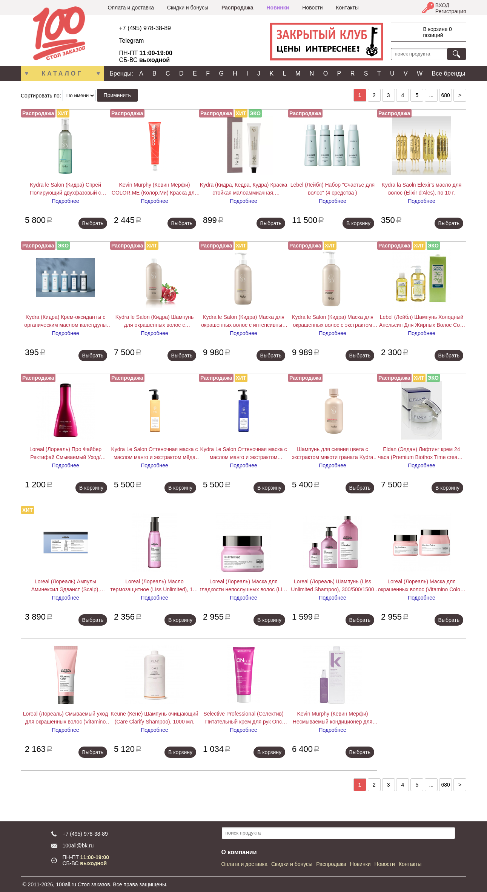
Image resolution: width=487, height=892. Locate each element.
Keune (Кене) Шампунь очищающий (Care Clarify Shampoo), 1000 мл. (154, 718)
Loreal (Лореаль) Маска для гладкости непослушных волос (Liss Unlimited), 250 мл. (243, 586)
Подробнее (65, 201)
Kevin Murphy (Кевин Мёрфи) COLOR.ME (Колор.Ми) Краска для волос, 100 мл (154, 189)
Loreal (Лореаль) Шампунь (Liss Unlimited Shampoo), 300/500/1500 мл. (332, 586)
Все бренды (448, 73)
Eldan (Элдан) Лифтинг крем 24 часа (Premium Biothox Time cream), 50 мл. (421, 453)
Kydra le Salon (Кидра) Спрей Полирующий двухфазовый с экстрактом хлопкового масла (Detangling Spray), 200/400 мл (65, 189)
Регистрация (450, 11)
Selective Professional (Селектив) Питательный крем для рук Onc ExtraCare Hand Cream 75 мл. (243, 718)
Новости (312, 8)
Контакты (347, 8)
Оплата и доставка (131, 8)
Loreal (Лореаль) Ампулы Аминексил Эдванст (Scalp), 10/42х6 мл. (65, 586)
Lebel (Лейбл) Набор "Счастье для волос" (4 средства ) (332, 189)
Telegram (131, 40)
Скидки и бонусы (187, 8)
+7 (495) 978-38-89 (145, 28)
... (431, 95)
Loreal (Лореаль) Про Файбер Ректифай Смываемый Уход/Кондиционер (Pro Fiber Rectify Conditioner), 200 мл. (65, 453)
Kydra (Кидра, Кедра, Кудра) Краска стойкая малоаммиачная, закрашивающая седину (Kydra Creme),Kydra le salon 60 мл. (243, 189)
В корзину (358, 223)
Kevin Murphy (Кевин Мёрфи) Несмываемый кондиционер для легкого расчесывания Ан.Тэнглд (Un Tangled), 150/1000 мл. (332, 718)
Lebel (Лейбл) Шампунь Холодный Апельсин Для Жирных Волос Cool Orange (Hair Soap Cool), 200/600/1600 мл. (421, 321)
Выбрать (92, 223)
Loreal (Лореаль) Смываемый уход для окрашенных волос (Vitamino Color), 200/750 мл (65, 718)
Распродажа (237, 8)
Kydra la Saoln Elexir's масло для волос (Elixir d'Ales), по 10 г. (422, 189)
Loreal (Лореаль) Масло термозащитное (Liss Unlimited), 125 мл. (155, 586)
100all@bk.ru (78, 846)
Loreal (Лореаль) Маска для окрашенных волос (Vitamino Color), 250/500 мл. (421, 586)
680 (445, 95)
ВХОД (442, 5)
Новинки (277, 8)
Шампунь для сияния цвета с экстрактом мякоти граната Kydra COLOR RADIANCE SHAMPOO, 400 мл (332, 453)
